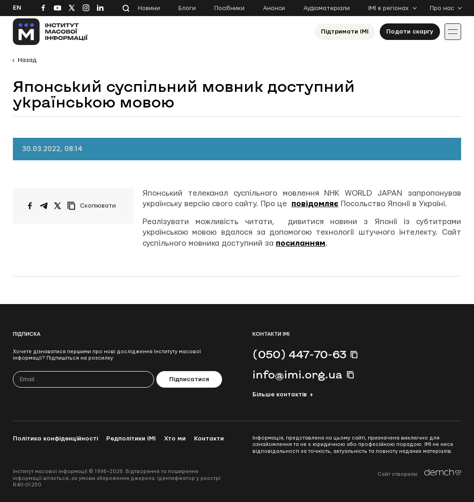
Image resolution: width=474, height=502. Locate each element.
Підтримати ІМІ (345, 31)
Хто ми (175, 438)
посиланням (301, 243)
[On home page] (50, 31)
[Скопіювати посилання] (93, 206)
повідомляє (314, 204)
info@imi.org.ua (297, 374)
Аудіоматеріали (326, 8)
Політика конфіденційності (55, 438)
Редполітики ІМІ (131, 438)
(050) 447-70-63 (299, 354)
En (17, 8)
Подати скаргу (410, 31)
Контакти (209, 438)
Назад (27, 60)
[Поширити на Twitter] (57, 206)
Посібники (229, 8)
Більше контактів (279, 394)
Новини (149, 8)
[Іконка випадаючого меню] (453, 31)
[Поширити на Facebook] (30, 206)
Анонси (274, 8)
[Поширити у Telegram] (44, 206)
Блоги (187, 8)
